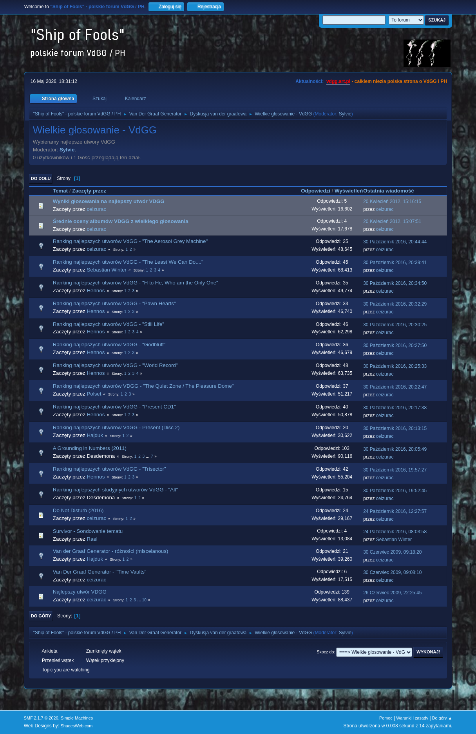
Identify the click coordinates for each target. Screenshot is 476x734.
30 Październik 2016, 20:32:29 (395, 304)
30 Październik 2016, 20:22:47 (395, 387)
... (148, 456)
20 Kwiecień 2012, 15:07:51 (392, 221)
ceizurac (96, 209)
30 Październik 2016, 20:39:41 (395, 262)
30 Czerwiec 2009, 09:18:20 (392, 552)
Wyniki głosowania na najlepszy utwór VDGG (109, 201)
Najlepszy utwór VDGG (80, 592)
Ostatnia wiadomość (392, 191)
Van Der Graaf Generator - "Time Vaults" (100, 572)
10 (144, 600)
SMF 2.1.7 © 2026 (41, 718)
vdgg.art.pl (338, 81)
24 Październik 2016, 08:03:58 (395, 531)
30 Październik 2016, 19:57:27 (395, 470)
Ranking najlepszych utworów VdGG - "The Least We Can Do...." (128, 262)
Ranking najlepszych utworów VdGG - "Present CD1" (114, 407)
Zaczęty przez (89, 191)
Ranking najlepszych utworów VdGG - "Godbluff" (109, 344)
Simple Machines (77, 718)
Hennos (96, 290)
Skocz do (325, 651)
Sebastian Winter (107, 270)
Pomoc (386, 718)
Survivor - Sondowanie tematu (88, 531)
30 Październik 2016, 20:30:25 (395, 324)
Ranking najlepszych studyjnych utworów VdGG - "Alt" (115, 490)
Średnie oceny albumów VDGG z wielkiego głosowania (120, 221)
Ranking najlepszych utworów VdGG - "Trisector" (109, 469)
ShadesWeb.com (76, 725)
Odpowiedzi (315, 191)
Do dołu (41, 178)
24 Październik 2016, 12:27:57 (395, 511)
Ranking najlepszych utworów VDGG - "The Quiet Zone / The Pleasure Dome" (143, 386)
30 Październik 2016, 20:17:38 (395, 407)
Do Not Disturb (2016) (78, 510)
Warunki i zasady (412, 718)
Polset (94, 394)
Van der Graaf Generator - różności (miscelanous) (110, 551)
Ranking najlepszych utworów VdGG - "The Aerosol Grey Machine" (130, 241)
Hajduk (95, 435)
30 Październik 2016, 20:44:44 (395, 242)
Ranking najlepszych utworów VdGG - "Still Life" (108, 324)
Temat (60, 191)
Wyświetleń (349, 191)
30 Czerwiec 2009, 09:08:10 (392, 572)
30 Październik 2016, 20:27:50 (395, 345)
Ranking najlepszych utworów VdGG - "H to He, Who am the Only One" (135, 283)
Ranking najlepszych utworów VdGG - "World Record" (115, 365)
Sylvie (345, 114)
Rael (92, 539)
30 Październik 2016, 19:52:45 (395, 490)
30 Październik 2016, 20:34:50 (395, 283)
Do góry (41, 615)
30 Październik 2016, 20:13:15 (395, 428)
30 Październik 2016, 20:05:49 (395, 449)
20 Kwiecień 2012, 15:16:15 (392, 201)
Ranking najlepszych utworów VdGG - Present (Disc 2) (116, 427)
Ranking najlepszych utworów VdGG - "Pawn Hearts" (114, 303)
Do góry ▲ (442, 718)
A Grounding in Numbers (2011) (90, 448)
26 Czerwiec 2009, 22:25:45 (392, 592)
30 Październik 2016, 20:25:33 (395, 366)
